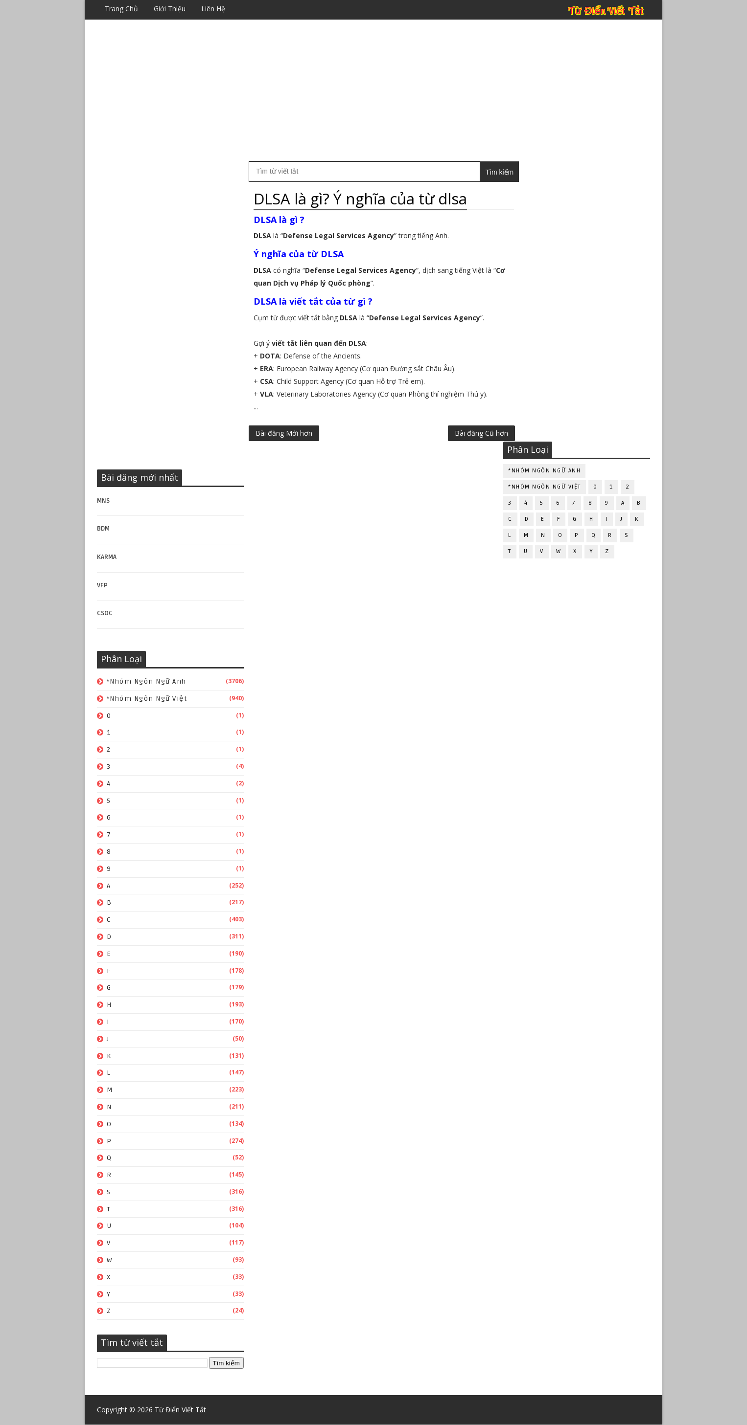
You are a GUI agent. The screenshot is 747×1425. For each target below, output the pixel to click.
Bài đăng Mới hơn (284, 433)
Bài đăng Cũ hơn (461, 433)
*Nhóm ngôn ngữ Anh (147, 681)
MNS (103, 501)
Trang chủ (121, 8)
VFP (102, 585)
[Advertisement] (373, 90)
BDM (103, 529)
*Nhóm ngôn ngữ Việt (147, 698)
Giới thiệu (170, 8)
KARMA (107, 557)
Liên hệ (213, 8)
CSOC (105, 614)
